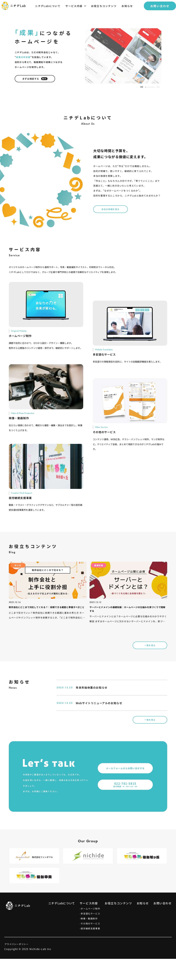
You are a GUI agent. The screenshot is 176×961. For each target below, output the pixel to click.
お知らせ (143, 905)
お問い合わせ (162, 905)
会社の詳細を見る (110, 211)
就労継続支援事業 (90, 930)
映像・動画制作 (89, 920)
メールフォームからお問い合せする (125, 770)
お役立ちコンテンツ (118, 905)
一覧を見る (150, 647)
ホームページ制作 (90, 910)
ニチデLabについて (61, 905)
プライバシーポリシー (16, 946)
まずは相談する (35, 80)
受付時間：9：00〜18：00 (125, 786)
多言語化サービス (90, 915)
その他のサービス (90, 925)
